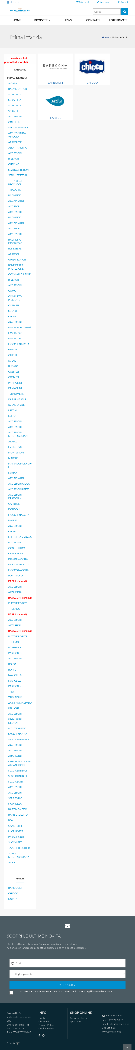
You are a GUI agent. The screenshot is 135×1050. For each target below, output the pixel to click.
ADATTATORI (15, 755)
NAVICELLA (15, 675)
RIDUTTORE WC (17, 728)
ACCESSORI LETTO (18, 489)
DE (18, 2)
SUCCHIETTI (15, 842)
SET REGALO (15, 798)
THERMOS (14, 608)
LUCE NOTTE (15, 831)
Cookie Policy (46, 1028)
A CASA (12, 83)
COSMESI (13, 305)
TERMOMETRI (16, 393)
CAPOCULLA (15, 553)
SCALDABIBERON (18, 169)
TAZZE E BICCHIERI (19, 847)
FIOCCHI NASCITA (18, 344)
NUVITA (12, 898)
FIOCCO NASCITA (18, 570)
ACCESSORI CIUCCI (19, 483)
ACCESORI (14, 206)
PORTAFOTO (15, 575)
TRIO (11, 691)
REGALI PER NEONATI (15, 721)
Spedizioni (75, 1021)
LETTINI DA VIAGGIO (20, 536)
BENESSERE (14, 248)
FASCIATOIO (15, 333)
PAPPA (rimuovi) (17, 581)
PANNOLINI (15, 382)
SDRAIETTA (14, 94)
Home (105, 37)
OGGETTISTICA (16, 548)
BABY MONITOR (17, 88)
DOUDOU (14, 509)
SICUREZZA (15, 803)
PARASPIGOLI (16, 836)
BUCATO (13, 366)
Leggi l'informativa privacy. (99, 991)
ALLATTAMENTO (17, 147)
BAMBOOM (15, 887)
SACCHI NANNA (17, 733)
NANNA (13, 520)
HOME (17, 20)
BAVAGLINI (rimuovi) (20, 597)
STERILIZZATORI (17, 175)
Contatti (43, 1017)
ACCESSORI (15, 116)
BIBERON (13, 158)
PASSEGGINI (15, 647)
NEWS (68, 20)
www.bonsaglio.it (111, 1031)
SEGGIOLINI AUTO (18, 739)
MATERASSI (14, 542)
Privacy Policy (46, 1024)
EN (13, 2)
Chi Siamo (44, 1021)
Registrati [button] (104, 2)
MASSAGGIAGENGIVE (20, 465)
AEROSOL (13, 254)
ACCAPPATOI (16, 200)
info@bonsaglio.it (119, 1023)
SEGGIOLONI (15, 781)
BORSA (12, 664)
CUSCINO (13, 164)
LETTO (11, 415)
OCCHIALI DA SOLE (19, 274)
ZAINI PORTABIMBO (20, 702)
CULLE (12, 531)
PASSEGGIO (14, 652)
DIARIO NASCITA (18, 559)
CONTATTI (93, 20)
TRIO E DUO (15, 697)
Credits (13, 1043)
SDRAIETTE (14, 105)
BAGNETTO (14, 195)
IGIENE (12, 360)
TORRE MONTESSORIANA (18, 855)
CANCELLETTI (16, 825)
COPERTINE (15, 122)
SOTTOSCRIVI (67, 984)
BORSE (12, 669)
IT (8, 2)
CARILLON (14, 503)
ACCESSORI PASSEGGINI (15, 496)
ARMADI (13, 441)
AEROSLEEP (15, 142)
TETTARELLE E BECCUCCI (16, 182)
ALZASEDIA (15, 592)
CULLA (12, 316)
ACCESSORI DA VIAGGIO (17, 135)
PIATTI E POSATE (17, 603)
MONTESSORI (16, 452)
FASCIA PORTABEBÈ (19, 327)
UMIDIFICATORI (17, 259)
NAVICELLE (14, 680)
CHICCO (13, 893)
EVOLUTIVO (15, 446)
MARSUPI (13, 458)
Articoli (83, 2)
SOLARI (12, 310)
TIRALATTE (14, 189)
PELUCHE (13, 708)
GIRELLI (12, 349)
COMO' (12, 290)
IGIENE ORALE (16, 404)
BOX (10, 820)
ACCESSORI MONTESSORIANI (18, 434)
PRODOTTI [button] (42, 20)
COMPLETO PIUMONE (15, 298)
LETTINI (12, 410)
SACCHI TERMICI (18, 127)
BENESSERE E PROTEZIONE (16, 267)
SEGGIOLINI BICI (17, 770)
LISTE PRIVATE (118, 20)
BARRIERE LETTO (18, 814)
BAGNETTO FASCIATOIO (15, 241)
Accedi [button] (123, 2)
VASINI (12, 862)
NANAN (13, 472)
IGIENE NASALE (17, 399)
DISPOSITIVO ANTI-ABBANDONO (19, 763)
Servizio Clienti (78, 1017)
